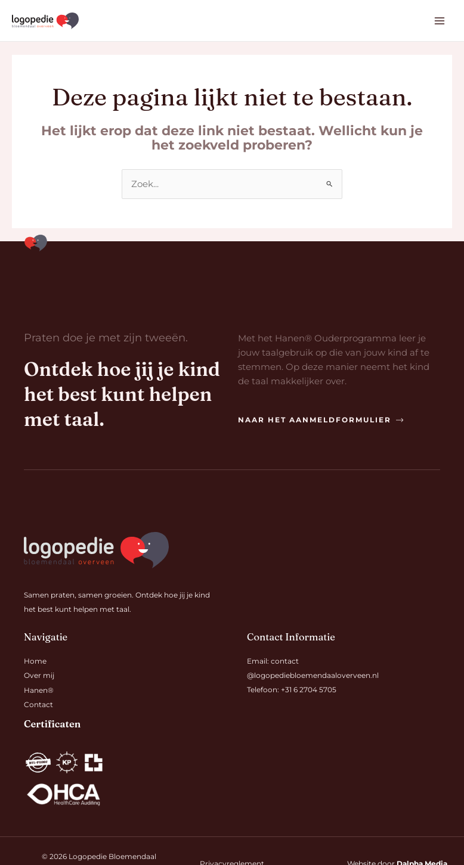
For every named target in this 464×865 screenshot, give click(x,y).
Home (35, 662)
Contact (38, 705)
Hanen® (39, 690)
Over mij (39, 676)
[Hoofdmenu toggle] (439, 21)
